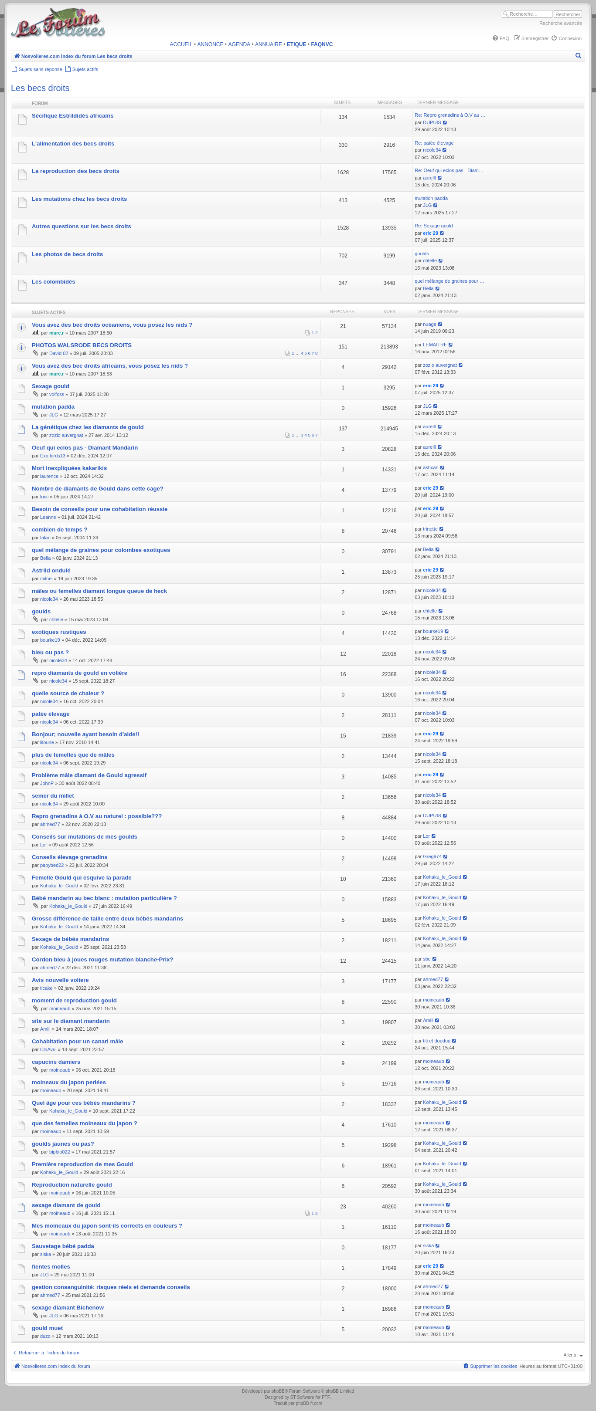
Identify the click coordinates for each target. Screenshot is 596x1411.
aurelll (429, 177)
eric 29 (430, 233)
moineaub (59, 1008)
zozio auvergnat (440, 365)
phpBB (278, 1391)
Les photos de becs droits (67, 254)
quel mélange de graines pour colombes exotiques (101, 550)
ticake (46, 988)
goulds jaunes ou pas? (63, 1143)
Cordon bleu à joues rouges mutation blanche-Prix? (103, 959)
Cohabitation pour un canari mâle (77, 1041)
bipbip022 (59, 1151)
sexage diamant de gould (66, 1205)
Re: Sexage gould (434, 225)
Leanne (48, 517)
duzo (45, 1336)
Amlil (45, 1029)
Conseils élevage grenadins (70, 857)
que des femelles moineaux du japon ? (84, 1123)
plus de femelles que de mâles (73, 754)
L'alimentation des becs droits (73, 143)
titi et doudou (436, 1040)
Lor (43, 844)
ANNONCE (211, 44)
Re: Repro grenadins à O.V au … (450, 115)
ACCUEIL (181, 44)
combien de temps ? (60, 529)
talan (45, 537)
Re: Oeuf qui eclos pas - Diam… (449, 170)
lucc (44, 496)
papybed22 (52, 865)
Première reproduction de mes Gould (82, 1164)
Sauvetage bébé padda (63, 1246)
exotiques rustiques (59, 632)
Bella (428, 288)
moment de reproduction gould (74, 1000)
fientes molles (51, 1266)
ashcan (430, 467)
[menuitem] (500, 38)
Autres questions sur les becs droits (81, 226)
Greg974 (432, 856)
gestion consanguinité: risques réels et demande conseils (111, 1287)
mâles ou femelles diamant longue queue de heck (99, 591)
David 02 (58, 353)
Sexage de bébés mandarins (70, 939)
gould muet (47, 1328)
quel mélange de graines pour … (449, 281)
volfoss (56, 394)
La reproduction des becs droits (75, 171)
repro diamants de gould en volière (79, 673)
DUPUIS (432, 122)
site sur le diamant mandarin (71, 1021)
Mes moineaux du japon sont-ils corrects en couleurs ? (107, 1225)
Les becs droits (40, 88)
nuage (429, 324)
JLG (427, 205)
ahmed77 (50, 824)
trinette (430, 528)
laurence (49, 476)
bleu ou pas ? (50, 652)
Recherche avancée (560, 23)
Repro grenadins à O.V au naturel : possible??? (97, 816)
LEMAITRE (435, 344)
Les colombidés (53, 281)
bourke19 (50, 640)
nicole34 (432, 149)
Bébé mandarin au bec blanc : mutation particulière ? (104, 898)
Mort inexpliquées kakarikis (69, 468)
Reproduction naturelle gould (72, 1184)
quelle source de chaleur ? (68, 693)
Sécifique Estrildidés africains (73, 115)
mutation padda (431, 198)
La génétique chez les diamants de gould (87, 427)
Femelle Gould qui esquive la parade (82, 877)
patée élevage (51, 714)
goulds (422, 253)
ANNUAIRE (268, 44)
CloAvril (48, 1049)
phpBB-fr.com (309, 1403)
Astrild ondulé (51, 570)
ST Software (302, 1397)
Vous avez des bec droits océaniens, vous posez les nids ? (112, 324)
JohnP (47, 783)
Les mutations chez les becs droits (79, 199)
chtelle (430, 260)
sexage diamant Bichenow (68, 1307)
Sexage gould (50, 386)
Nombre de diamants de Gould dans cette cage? (97, 488)
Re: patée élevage (434, 142)
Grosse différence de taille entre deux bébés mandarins (107, 918)
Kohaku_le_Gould (59, 885)
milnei (46, 578)
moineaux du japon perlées (69, 1082)
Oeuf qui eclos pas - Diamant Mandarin (85, 447)
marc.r (56, 332)
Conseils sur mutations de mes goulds (84, 836)
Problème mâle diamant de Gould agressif (89, 775)
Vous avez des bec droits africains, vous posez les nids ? (110, 365)
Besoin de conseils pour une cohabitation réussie (99, 509)
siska (45, 1254)
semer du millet (53, 795)
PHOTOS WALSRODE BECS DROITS (82, 345)
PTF (326, 1397)
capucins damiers (56, 1062)
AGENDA (239, 44)
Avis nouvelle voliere (60, 980)
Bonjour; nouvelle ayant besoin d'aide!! (85, 734)
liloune (47, 742)
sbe (427, 958)
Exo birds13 (52, 455)
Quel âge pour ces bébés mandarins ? (84, 1103)
